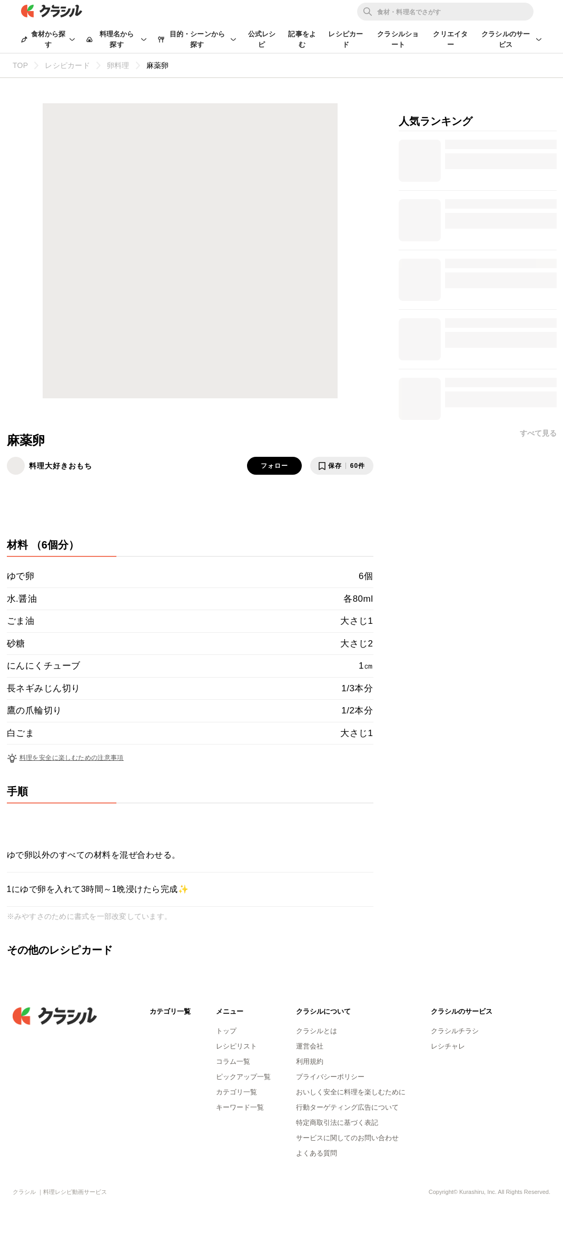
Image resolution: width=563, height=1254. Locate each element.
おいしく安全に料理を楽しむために (351, 1092)
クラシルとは (316, 1031)
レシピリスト (236, 1046)
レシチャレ (448, 1046)
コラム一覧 (233, 1061)
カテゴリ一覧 (236, 1092)
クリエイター (450, 39)
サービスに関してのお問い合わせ (347, 1138)
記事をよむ (302, 39)
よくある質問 (316, 1153)
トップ (226, 1031)
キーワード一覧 (240, 1107)
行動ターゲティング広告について (347, 1107)
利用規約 (309, 1061)
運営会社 (309, 1046)
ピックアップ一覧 (243, 1077)
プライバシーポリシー (330, 1077)
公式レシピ (262, 39)
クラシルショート (398, 39)
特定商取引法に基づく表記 (337, 1122)
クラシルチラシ (455, 1031)
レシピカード (345, 39)
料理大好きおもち (60, 466)
